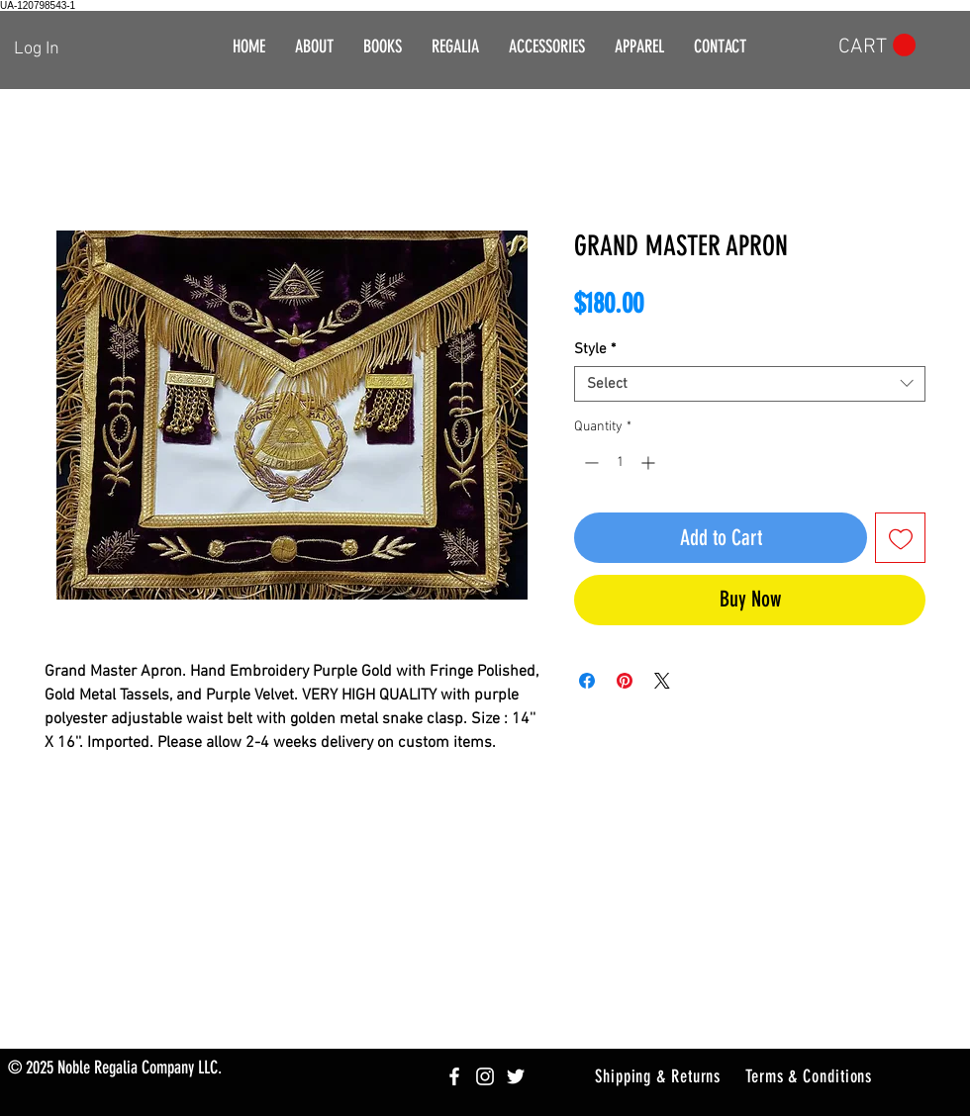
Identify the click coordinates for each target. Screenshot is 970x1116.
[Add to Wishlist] (900, 537)
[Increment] (649, 462)
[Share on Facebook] (587, 681)
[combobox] (749, 384)
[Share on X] (662, 681)
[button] (455, 47)
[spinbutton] (619, 462)
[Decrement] (589, 462)
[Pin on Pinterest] (624, 681)
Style (595, 349)
